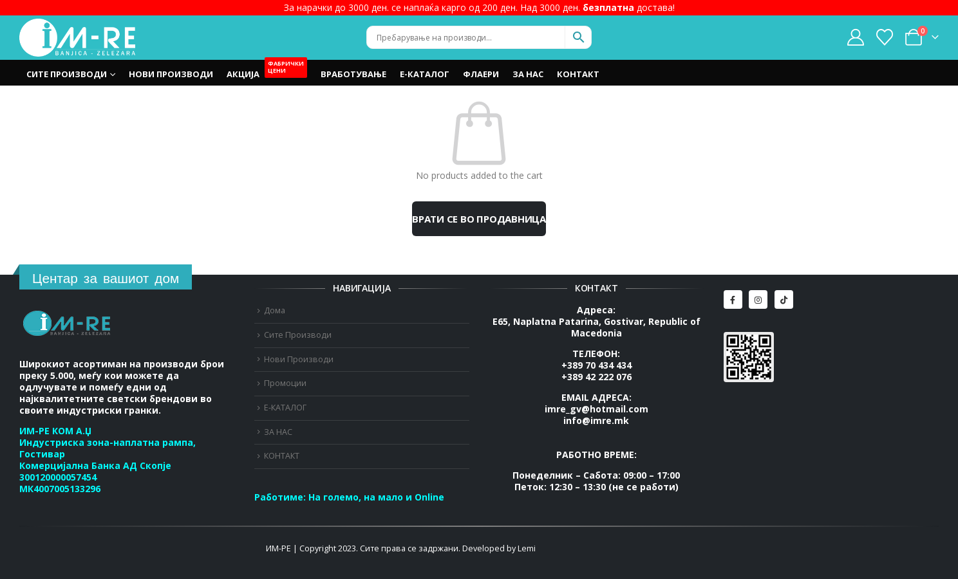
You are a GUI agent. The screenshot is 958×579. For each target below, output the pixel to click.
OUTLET (287, 71)
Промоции (285, 383)
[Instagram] (758, 299)
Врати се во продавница (479, 218)
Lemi (527, 548)
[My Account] (855, 37)
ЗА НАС (527, 74)
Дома (274, 310)
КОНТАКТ (578, 74)
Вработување (353, 74)
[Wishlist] (885, 37)
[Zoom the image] (67, 317)
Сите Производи (66, 74)
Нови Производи (171, 74)
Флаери (481, 74)
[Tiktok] (784, 299)
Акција (243, 74)
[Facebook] (733, 299)
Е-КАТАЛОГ (424, 74)
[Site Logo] (77, 38)
